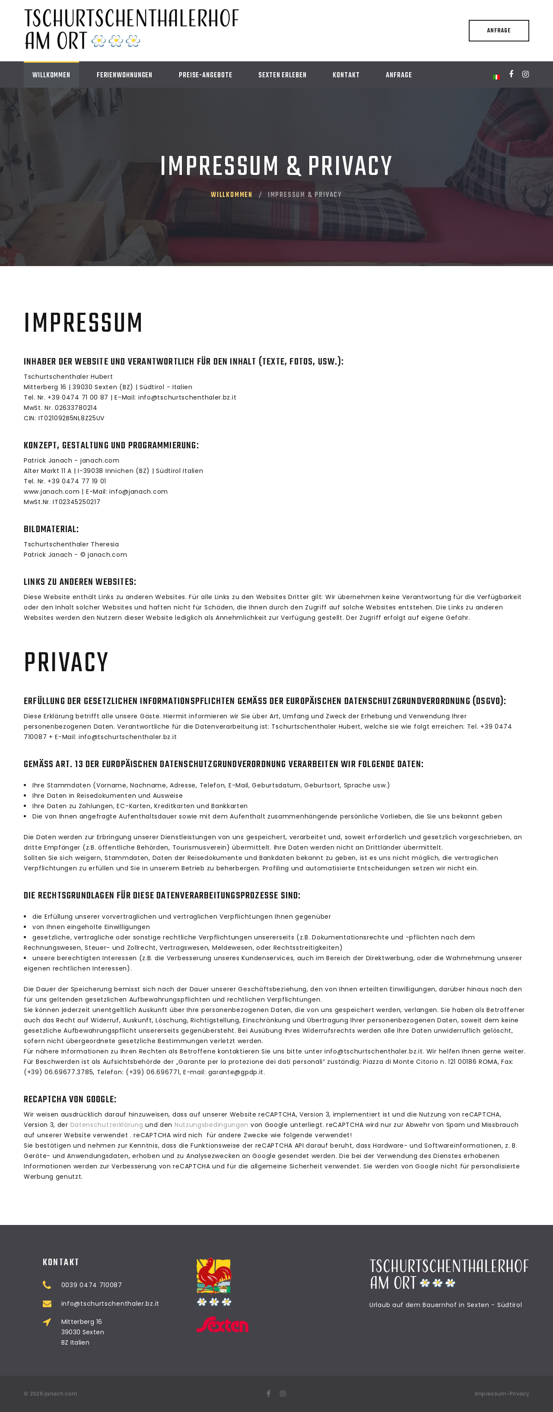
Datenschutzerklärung (106, 1124)
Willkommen (51, 75)
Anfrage (499, 31)
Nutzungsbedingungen (211, 1124)
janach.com (60, 1393)
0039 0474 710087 (128, 1285)
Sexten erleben (282, 75)
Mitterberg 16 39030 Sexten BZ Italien (119, 1332)
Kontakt (346, 75)
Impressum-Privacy (502, 1393)
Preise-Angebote (205, 75)
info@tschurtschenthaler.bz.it (147, 1303)
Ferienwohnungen (125, 75)
